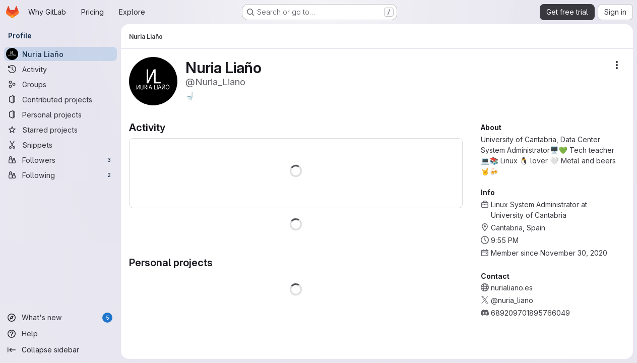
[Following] (60, 175)
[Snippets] (60, 145)
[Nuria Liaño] (60, 54)
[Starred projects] (60, 130)
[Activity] (60, 69)
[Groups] (60, 84)
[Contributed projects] (60, 99)
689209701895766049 (530, 313)
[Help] (60, 334)
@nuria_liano (512, 300)
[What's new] (60, 318)
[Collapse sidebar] (60, 350)
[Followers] (60, 160)
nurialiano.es (512, 287)
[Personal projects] (60, 114)
